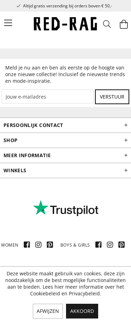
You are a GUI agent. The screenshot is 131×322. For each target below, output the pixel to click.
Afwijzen (48, 311)
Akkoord (82, 311)
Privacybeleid (84, 293)
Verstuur (112, 96)
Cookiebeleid (45, 293)
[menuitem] (4, 23)
